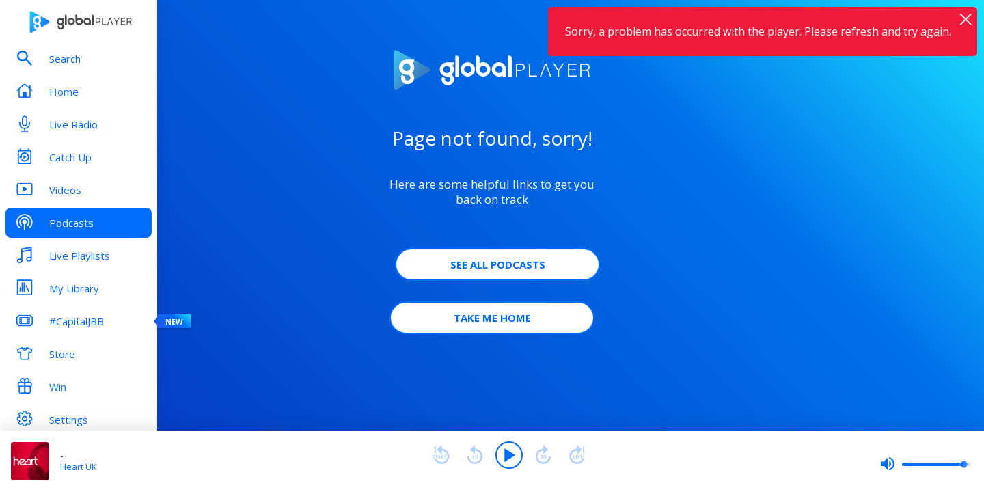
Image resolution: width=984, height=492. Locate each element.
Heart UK (78, 467)
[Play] (509, 455)
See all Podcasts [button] (497, 264)
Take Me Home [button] (492, 318)
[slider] (925, 464)
